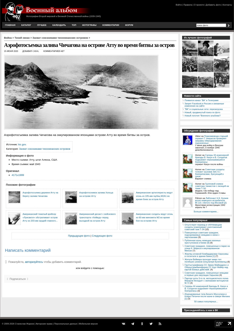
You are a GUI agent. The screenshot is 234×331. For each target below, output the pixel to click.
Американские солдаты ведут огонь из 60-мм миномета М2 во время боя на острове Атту (154, 217)
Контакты (227, 5)
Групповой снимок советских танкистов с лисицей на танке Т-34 (212, 186)
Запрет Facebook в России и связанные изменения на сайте (204, 104)
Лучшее (42, 25)
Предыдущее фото (79, 235)
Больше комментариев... (206, 211)
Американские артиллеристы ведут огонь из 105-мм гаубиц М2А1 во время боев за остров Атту (154, 195)
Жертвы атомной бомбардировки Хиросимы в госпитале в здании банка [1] (206, 255)
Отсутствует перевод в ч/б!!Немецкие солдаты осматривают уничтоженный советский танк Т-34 (203, 227)
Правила (187, 5)
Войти (179, 5)
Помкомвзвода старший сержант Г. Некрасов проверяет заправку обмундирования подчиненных (211, 139)
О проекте (199, 5)
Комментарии (110, 25)
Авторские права (44, 324)
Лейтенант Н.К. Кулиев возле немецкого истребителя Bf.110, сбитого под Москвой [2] (211, 200)
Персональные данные (65, 324)
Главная (10, 25)
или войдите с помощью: (90, 268)
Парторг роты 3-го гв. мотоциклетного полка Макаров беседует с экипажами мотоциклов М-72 (206, 280)
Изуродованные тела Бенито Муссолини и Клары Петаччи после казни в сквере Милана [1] (207, 296)
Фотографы (89, 25)
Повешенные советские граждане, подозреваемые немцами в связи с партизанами (202, 234)
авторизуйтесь (34, 261)
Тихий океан (22, 37)
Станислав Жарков (24, 324)
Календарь (59, 25)
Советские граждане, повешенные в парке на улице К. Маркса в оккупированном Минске (207, 248)
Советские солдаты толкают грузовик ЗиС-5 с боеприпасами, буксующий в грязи (209, 172)
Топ (74, 25)
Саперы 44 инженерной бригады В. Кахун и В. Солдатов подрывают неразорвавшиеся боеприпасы (212, 158)
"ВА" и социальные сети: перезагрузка (204, 109)
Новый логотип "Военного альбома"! (203, 115)
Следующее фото (102, 235)
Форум (129, 25)
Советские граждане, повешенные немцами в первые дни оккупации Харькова (206, 274)
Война (8, 37)
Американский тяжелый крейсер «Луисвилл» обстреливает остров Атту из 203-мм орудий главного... (40, 217)
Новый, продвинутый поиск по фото (202, 112)
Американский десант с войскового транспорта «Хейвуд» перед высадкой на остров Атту (97, 217)
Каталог (26, 25)
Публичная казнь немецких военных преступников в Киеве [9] (203, 241)
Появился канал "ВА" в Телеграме (201, 100)
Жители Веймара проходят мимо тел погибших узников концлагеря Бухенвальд (206, 260)
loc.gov (22, 144)
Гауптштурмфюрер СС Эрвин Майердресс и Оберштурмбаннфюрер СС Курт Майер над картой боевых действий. (207, 267)
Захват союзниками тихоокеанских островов (60, 37)
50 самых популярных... (206, 301)
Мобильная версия (88, 324)
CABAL (36, 51)
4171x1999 (18, 175)
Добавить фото (213, 5)
